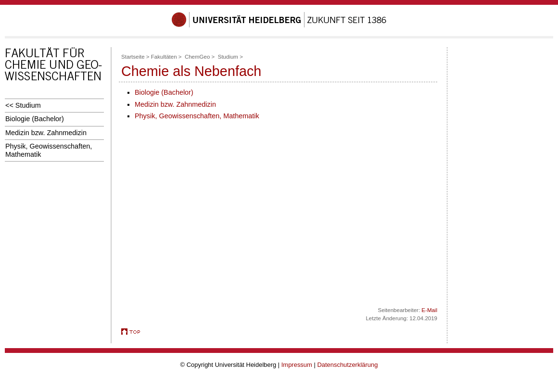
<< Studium (23, 105)
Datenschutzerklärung (347, 364)
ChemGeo (197, 57)
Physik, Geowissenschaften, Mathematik (48, 150)
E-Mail (429, 310)
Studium (228, 57)
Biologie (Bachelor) (34, 119)
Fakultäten (164, 57)
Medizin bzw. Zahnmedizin (46, 133)
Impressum (296, 364)
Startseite (133, 57)
